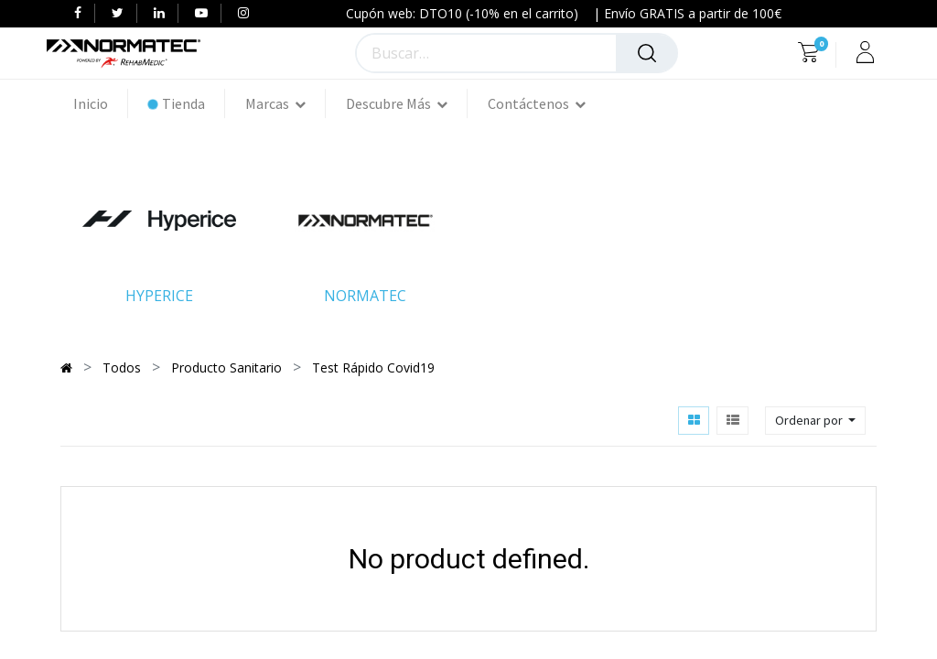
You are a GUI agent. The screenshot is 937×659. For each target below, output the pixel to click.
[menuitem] (100, 103)
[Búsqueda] (647, 53)
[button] (815, 420)
